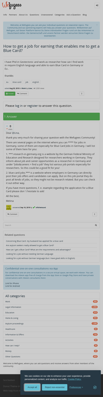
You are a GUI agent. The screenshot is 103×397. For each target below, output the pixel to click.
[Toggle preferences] (76, 387)
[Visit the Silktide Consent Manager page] (95, 387)
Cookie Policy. (74, 379)
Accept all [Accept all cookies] (32, 387)
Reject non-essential (54, 387)
